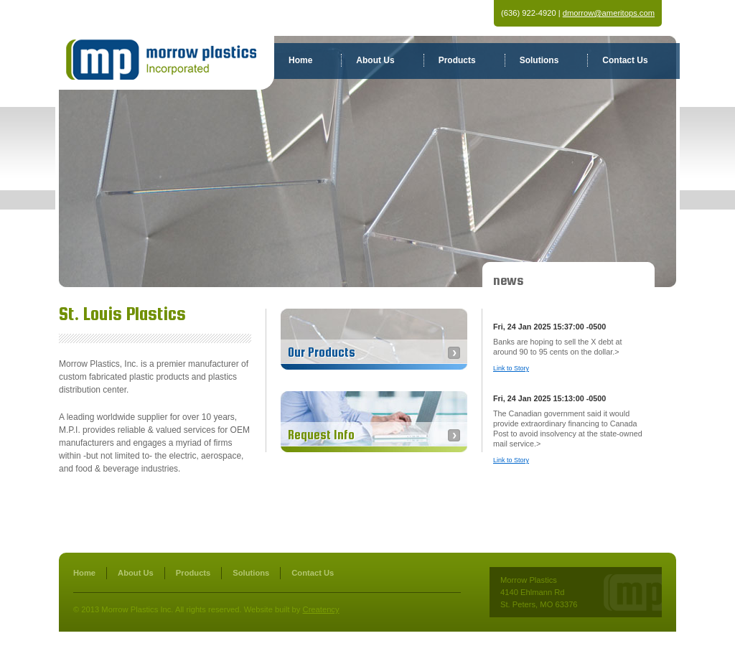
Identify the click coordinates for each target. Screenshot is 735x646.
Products (457, 60)
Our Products (321, 352)
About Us (375, 60)
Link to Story (511, 368)
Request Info (321, 434)
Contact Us (624, 60)
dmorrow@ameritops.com (609, 13)
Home (300, 60)
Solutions (539, 60)
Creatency (321, 609)
